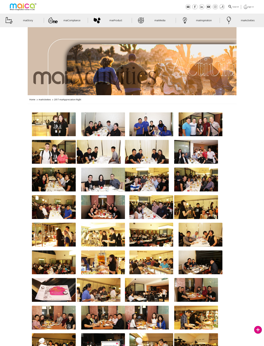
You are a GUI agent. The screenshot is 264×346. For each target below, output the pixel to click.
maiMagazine (220, 7)
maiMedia (150, 20)
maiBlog (127, 344)
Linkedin (200, 7)
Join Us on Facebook (68, 344)
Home (32, 99)
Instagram (214, 7)
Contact (187, 7)
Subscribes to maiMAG (27, 344)
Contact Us (9, 344)
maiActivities (239, 20)
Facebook (193, 7)
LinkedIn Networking (110, 344)
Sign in (248, 7)
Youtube (207, 7)
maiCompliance (64, 20)
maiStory (18, 20)
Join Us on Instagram (48, 344)
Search (233, 7)
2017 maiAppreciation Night (67, 99)
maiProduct (107, 20)
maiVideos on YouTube (89, 344)
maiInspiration (196, 20)
